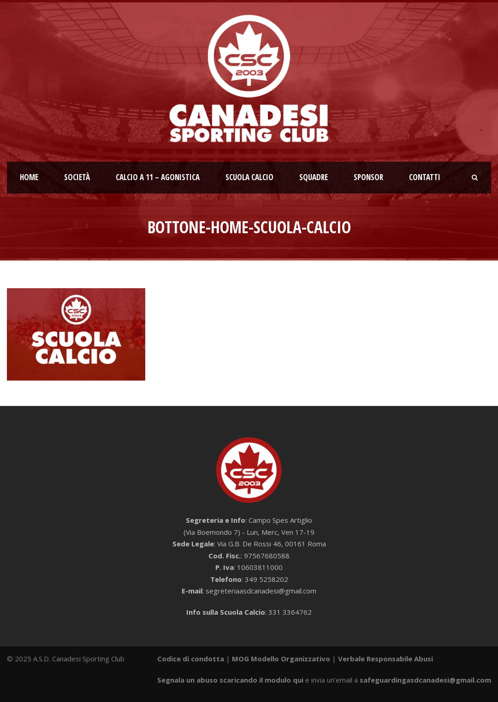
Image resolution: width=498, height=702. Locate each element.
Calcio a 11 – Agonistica (158, 177)
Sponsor (368, 177)
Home (29, 177)
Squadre (313, 177)
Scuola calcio (249, 177)
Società (77, 177)
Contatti (424, 177)
